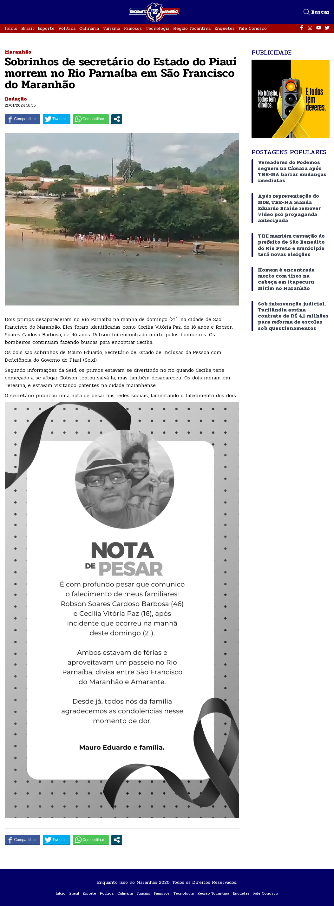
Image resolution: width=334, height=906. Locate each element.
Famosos (133, 28)
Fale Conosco (253, 28)
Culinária (89, 28)
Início (11, 28)
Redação (16, 99)
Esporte (46, 28)
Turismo (111, 28)
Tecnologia (157, 28)
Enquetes (224, 28)
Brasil (27, 28)
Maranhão (18, 52)
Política (66, 28)
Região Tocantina (192, 28)
